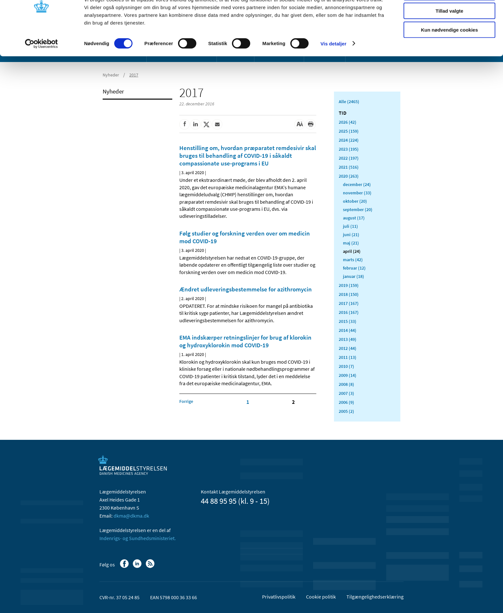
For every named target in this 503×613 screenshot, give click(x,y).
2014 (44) (347, 330)
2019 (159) (349, 285)
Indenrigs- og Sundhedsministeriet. (137, 538)
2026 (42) (347, 122)
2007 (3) (346, 393)
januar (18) (353, 276)
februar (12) (354, 268)
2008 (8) (346, 384)
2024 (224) (349, 140)
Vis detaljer (333, 67)
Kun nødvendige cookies (449, 53)
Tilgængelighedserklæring (375, 596)
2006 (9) (346, 402)
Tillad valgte (449, 35)
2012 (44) (347, 348)
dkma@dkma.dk (131, 515)
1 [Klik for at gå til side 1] (247, 401)
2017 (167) (349, 303)
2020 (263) (349, 176)
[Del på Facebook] (184, 124)
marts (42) (353, 259)
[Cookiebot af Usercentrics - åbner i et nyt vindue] (41, 67)
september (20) (357, 209)
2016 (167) (349, 312)
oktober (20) (355, 201)
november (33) (357, 193)
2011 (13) (347, 357)
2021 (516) (349, 167)
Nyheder (113, 91)
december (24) (357, 184)
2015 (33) (347, 321)
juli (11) (350, 226)
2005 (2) (346, 411)
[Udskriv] (310, 124)
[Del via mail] (217, 124)
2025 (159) (349, 131)
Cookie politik (321, 596)
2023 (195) (349, 149)
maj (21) (351, 243)
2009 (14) (347, 375)
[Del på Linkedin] (195, 124)
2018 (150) (349, 294)
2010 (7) (346, 366)
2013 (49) (347, 339)
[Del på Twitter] (206, 124)
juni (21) (351, 234)
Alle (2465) (349, 101)
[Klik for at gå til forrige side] (186, 401)
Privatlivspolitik (278, 596)
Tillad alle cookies (449, 16)
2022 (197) (349, 158)
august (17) (354, 218)
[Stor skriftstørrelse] (299, 124)
